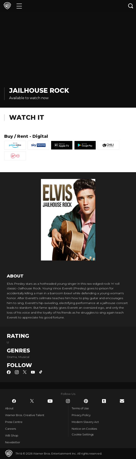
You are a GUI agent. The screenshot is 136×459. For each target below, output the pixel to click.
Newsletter (12, 442)
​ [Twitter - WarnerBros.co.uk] (32, 401)
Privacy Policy (81, 415)
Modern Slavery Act (85, 422)
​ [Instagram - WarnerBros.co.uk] (67, 401)
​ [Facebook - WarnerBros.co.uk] (14, 401)
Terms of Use (80, 408)
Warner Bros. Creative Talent (24, 415)
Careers (10, 428)
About (9, 408)
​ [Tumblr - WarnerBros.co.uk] (104, 401)
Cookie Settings (83, 434)
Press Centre (13, 422)
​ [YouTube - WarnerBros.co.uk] (50, 401)
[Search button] (130, 6)
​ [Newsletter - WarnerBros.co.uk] (122, 401)
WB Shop (11, 435)
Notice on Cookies (84, 428)
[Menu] (19, 6)
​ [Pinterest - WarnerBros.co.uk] (85, 401)
